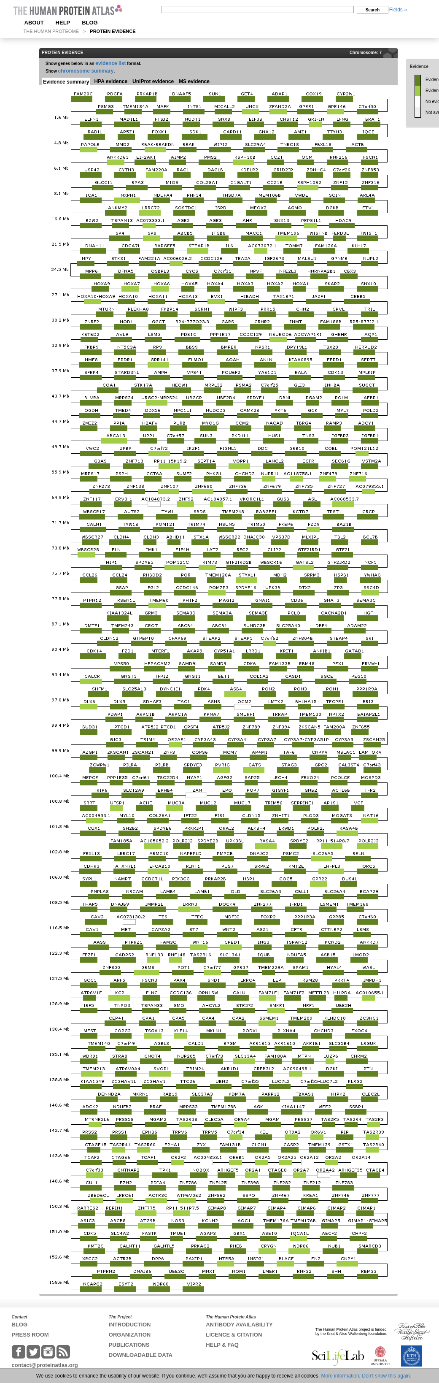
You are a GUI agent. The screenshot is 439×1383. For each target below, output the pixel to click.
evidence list (110, 63)
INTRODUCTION (130, 1324)
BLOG (90, 22)
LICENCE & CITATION (234, 1335)
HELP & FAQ (222, 1345)
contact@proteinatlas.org (45, 1365)
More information (340, 1376)
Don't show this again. (386, 1376)
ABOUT (34, 22)
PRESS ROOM (30, 1335)
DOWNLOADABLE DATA (140, 1355)
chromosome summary (85, 71)
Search (373, 10)
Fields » (398, 10)
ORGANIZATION (130, 1335)
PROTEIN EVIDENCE (112, 31)
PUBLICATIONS (129, 1345)
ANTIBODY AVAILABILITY (239, 1324)
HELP (63, 22)
